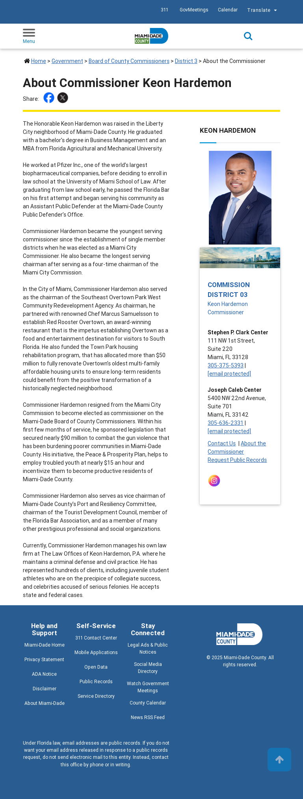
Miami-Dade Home (44, 645)
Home (38, 61)
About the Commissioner (237, 447)
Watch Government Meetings (148, 686)
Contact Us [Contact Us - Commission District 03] (222, 443)
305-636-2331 (226, 422)
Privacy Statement (44, 659)
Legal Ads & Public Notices (148, 648)
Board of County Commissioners (129, 61)
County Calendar (148, 703)
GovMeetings (194, 10)
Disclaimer (44, 688)
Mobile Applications (96, 652)
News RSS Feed (148, 717)
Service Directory (96, 696)
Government (67, 61)
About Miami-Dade (44, 703)
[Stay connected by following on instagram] (216, 480)
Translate (263, 11)
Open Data (96, 667)
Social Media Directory (148, 667)
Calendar (228, 10)
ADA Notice (44, 674)
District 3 (186, 61)
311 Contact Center (96, 638)
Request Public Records (237, 459)
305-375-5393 (226, 365)
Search (248, 36)
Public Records (96, 681)
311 (164, 10)
